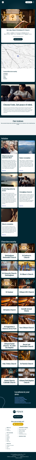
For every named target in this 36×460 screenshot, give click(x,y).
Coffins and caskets (10, 445)
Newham (8, 437)
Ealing (8, 439)
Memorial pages (22, 436)
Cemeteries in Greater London (20, 401)
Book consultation (18, 39)
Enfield (8, 440)
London (8, 434)
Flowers (8, 446)
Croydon (8, 436)
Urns (7, 447)
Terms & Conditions (11, 456)
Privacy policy (19, 457)
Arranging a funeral (23, 427)
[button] (18, 56)
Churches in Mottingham (19, 397)
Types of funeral (22, 430)
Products (9, 443)
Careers (8, 429)
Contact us (8, 430)
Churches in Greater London (20, 398)
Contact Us (29, 2)
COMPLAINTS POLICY (24, 456)
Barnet (8, 435)
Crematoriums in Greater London (21, 399)
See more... (8, 441)
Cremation (21, 432)
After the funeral (22, 431)
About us (9, 427)
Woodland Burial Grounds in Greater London (23, 402)
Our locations (10, 432)
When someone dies (22, 429)
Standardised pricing (22, 433)
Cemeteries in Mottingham (19, 400)
